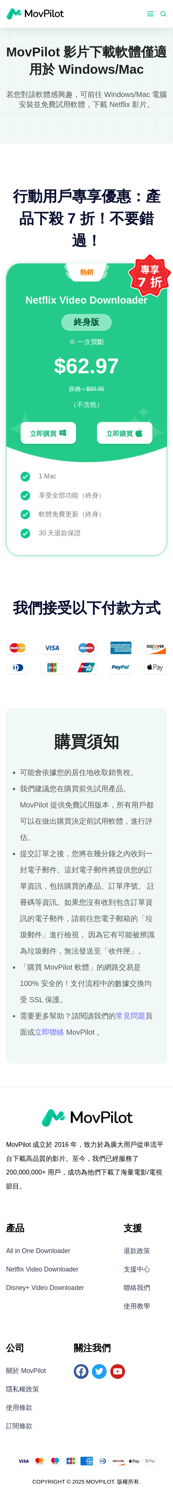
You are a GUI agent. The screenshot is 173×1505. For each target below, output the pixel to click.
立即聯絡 (49, 1032)
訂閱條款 (19, 1426)
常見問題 (130, 1016)
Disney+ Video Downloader (45, 1287)
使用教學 (137, 1306)
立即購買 (48, 433)
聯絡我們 (137, 1287)
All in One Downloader (38, 1251)
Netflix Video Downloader (42, 1269)
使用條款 (19, 1407)
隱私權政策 (22, 1389)
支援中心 (137, 1269)
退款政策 (137, 1251)
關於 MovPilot (26, 1370)
